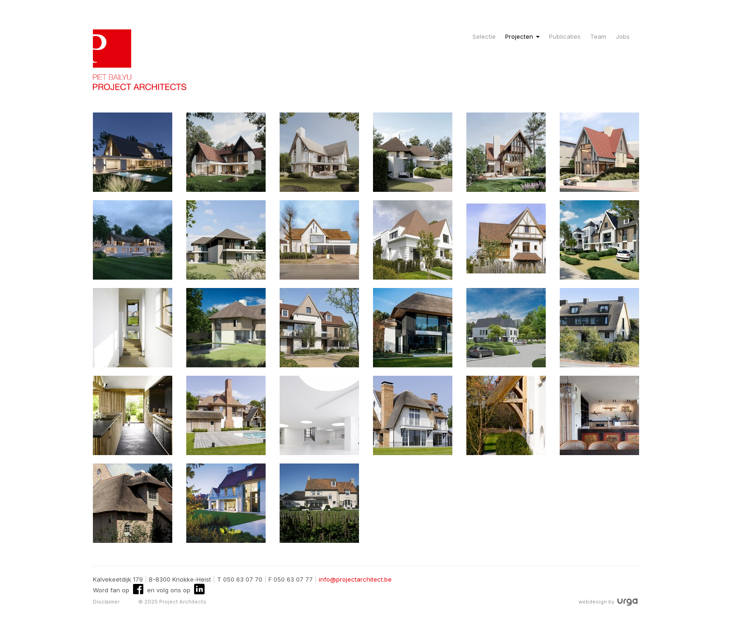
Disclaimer (106, 601)
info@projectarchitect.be (355, 579)
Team (598, 36)
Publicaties (565, 36)
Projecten (522, 36)
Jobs (623, 36)
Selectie (484, 36)
